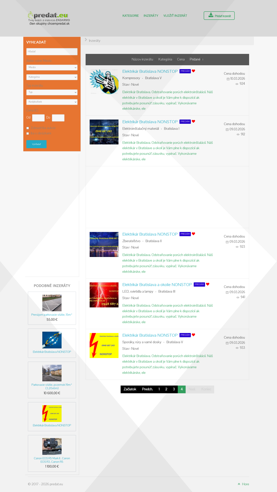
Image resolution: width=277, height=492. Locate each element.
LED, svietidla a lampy (137, 291)
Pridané (195, 59)
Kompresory (131, 78)
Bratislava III (166, 291)
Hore (242, 484)
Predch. (147, 389)
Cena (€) (32, 110)
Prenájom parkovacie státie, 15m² (52, 315)
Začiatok (129, 389)
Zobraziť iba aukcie (43, 128)
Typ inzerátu (34, 86)
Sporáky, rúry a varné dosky (141, 342)
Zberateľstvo (131, 241)
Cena (181, 59)
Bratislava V (153, 78)
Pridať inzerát (219, 15)
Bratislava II (153, 241)
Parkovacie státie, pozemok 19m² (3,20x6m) (52, 386)
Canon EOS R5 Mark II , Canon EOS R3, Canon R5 (52, 460)
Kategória (165, 59)
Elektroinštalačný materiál (140, 128)
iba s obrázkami (41, 133)
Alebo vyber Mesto (39, 61)
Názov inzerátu (143, 59)
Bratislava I (171, 128)
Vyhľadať (36, 144)
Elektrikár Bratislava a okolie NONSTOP (157, 285)
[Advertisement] (52, 214)
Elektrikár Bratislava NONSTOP (52, 352)
